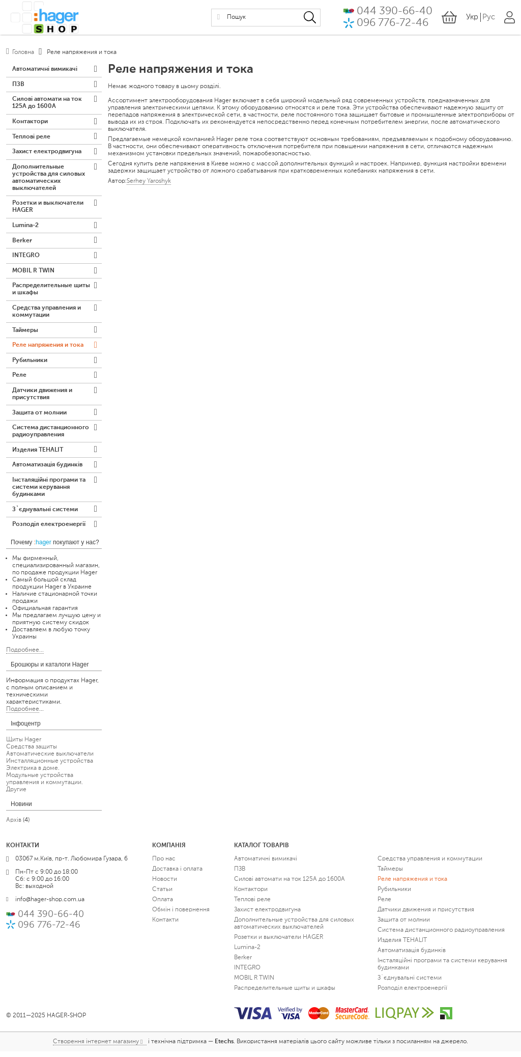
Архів (13, 826)
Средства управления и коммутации (46, 314)
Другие (16, 795)
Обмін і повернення (181, 915)
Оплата (162, 905)
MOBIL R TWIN (33, 273)
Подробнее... (25, 656)
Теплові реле (31, 138)
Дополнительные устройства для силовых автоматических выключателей (48, 179)
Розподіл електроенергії (48, 530)
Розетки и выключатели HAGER (47, 208)
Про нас (164, 864)
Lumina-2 (25, 228)
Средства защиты (31, 752)
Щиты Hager (23, 745)
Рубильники (29, 364)
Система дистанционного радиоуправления (50, 435)
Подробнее (22, 715)
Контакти (165, 926)
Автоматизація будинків (47, 470)
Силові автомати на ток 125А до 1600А (47, 103)
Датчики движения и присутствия (42, 398)
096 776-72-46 (392, 24)
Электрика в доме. (33, 774)
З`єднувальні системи (45, 515)
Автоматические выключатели (50, 760)
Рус (488, 18)
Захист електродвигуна (46, 153)
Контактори (30, 123)
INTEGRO (26, 258)
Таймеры (25, 333)
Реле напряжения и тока (47, 349)
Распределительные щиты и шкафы (51, 292)
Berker (22, 243)
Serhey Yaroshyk (149, 181)
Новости (164, 885)
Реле (19, 379)
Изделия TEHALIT (37, 455)
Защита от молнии (39, 417)
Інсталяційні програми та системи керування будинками (48, 492)
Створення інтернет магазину (96, 1047)
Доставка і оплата (177, 875)
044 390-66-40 (394, 12)
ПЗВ (18, 85)
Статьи (162, 895)
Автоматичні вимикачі (44, 70)
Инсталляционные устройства (49, 767)
